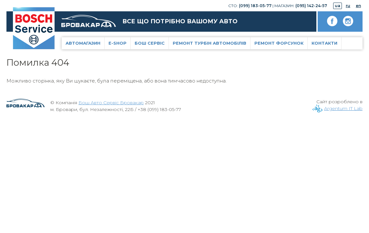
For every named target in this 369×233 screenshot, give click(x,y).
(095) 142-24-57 (311, 5)
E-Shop (117, 43)
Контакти (324, 43)
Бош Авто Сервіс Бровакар (111, 102)
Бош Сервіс (150, 43)
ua (337, 5)
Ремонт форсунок (278, 43)
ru (348, 5)
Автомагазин (83, 43)
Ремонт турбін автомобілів (209, 43)
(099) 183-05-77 (255, 5)
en (358, 5)
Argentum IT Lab (343, 108)
